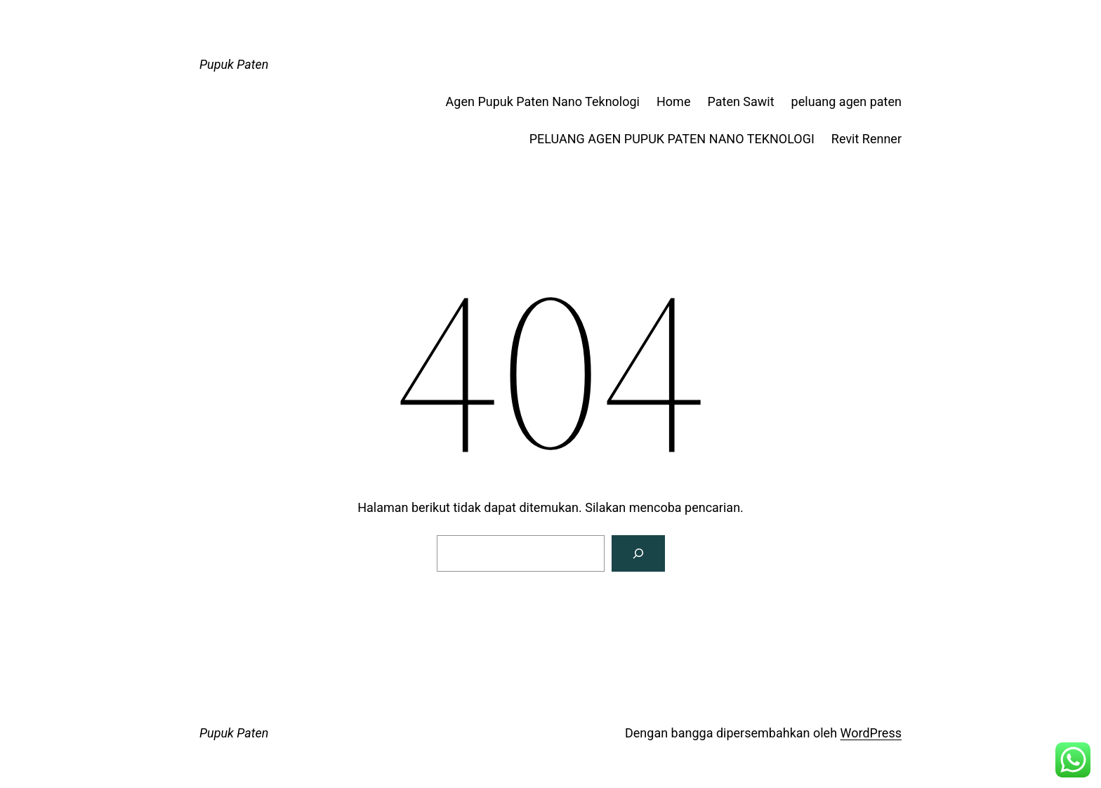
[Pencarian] (638, 553)
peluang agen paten (846, 101)
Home (673, 101)
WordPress (871, 732)
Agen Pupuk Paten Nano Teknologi (543, 101)
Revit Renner (866, 138)
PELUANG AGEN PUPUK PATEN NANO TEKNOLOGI (672, 138)
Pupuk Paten (233, 64)
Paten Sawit (740, 101)
